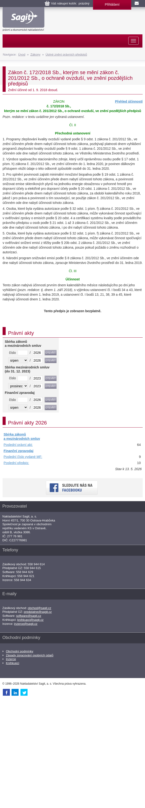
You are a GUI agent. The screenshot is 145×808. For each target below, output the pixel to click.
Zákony (35, 54)
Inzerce (11, 659)
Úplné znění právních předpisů (66, 54)
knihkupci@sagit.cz (30, 620)
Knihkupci (12, 663)
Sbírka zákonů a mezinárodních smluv (22, 436)
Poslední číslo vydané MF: (23, 457)
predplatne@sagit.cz (38, 612)
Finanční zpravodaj (18, 451)
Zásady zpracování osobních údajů (29, 655)
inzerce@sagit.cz (25, 624)
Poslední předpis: (16, 463)
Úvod (21, 54)
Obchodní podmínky (19, 651)
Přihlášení (112, 4)
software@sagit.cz (28, 616)
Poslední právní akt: (18, 445)
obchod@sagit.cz (39, 608)
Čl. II (72, 125)
